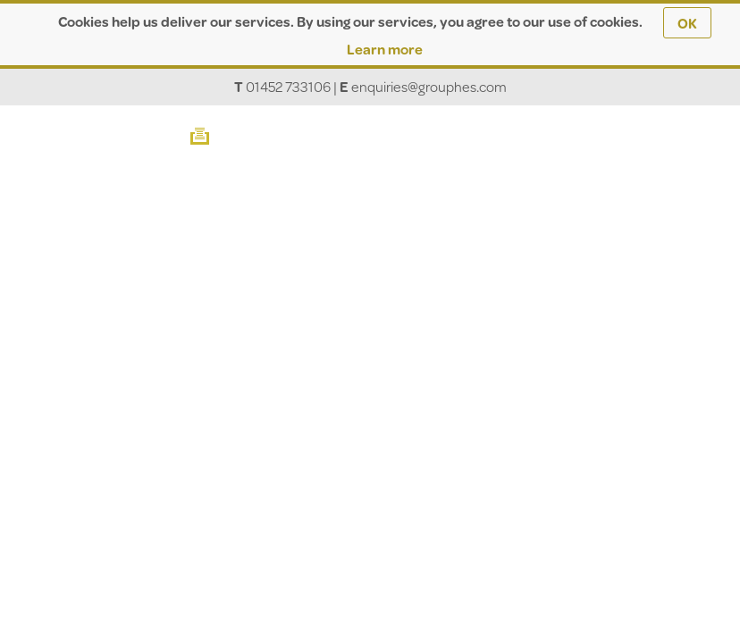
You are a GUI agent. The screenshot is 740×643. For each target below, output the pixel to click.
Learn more (385, 48)
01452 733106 (288, 86)
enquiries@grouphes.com (429, 86)
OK (687, 23)
